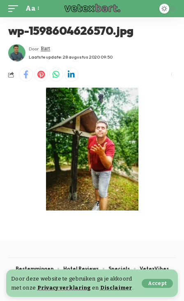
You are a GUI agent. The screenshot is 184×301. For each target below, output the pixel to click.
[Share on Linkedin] (71, 74)
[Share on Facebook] (26, 74)
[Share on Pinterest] (41, 74)
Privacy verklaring (64, 288)
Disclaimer (116, 288)
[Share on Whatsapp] (56, 74)
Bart (45, 48)
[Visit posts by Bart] (16, 52)
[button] (157, 283)
